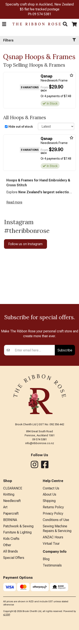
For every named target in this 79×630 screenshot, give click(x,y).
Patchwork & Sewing (18, 526)
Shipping (49, 501)
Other (7, 545)
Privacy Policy (53, 513)
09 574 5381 (41, 14)
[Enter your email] (33, 350)
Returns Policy (53, 507)
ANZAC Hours (53, 537)
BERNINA (10, 520)
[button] (4, 24)
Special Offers (13, 558)
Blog (46, 559)
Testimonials (52, 565)
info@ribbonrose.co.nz (39, 443)
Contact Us (51, 488)
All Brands (10, 551)
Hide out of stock (20, 126)
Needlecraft (12, 501)
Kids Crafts (11, 539)
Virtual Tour (51, 544)
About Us (49, 494)
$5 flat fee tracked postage (39, 9)
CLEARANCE (12, 488)
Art (5, 507)
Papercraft (11, 513)
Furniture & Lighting (17, 532)
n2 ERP (6, 614)
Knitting (8, 494)
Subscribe (65, 350)
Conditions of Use (56, 520)
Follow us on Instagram (25, 244)
